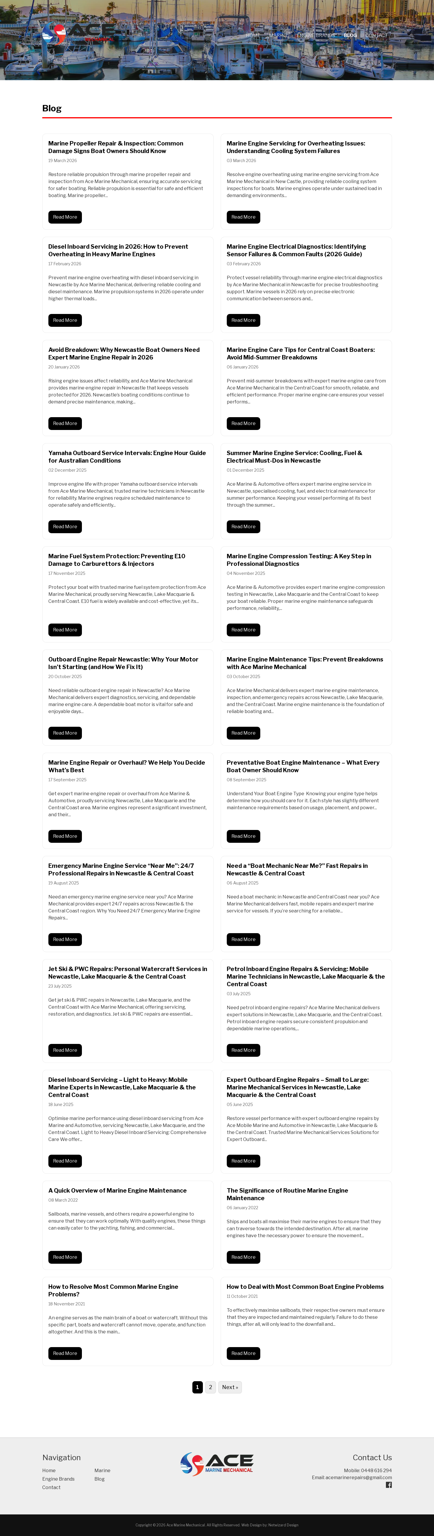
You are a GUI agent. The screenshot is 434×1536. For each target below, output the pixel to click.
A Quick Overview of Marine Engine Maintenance (117, 1190)
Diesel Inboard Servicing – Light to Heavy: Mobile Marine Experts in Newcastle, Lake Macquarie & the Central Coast (122, 1087)
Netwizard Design (283, 1525)
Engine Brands (316, 35)
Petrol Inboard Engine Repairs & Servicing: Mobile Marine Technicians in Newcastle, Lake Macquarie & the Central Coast (306, 977)
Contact (377, 35)
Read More (65, 217)
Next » (230, 1387)
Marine (278, 35)
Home (253, 35)
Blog (350, 35)
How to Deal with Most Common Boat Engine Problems (305, 1286)
